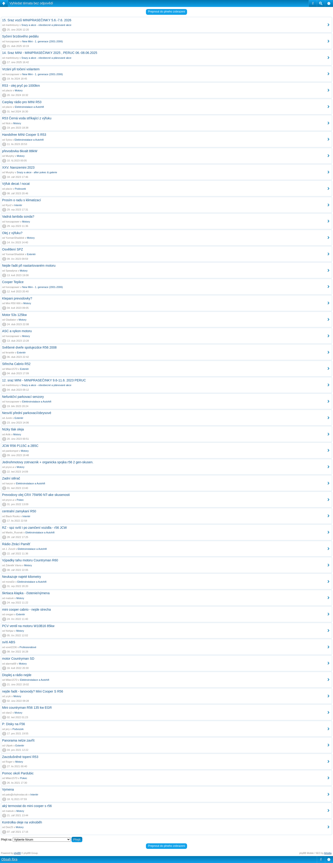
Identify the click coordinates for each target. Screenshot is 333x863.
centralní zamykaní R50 (19, 511)
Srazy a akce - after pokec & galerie (37, 172)
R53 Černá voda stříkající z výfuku (26, 118)
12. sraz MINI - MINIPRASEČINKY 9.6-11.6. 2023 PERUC (44, 380)
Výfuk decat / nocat (16, 184)
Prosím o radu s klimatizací (21, 200)
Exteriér (31, 254)
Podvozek (20, 188)
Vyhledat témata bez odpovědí (31, 3)
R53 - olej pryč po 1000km (21, 85)
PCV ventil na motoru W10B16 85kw (28, 626)
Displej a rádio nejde (16, 675)
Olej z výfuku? (12, 233)
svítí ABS (8, 642)
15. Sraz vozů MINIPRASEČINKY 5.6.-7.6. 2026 (36, 20)
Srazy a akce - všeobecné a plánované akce (46, 25)
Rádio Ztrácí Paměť (16, 544)
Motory (19, 90)
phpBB (17, 853)
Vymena (8, 789)
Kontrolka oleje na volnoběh (22, 822)
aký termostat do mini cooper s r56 (27, 806)
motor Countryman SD (18, 658)
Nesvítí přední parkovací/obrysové (26, 413)
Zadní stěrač (11, 478)
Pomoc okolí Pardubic (18, 773)
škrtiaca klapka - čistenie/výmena (25, 593)
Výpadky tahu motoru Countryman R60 (30, 560)
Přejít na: (6, 839)
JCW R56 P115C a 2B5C (20, 446)
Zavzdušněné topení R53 (20, 757)
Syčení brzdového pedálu (20, 36)
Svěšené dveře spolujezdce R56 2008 (29, 347)
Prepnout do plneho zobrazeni (166, 11)
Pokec (20, 499)
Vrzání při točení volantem (21, 69)
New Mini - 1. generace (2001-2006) (42, 41)
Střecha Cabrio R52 (16, 364)
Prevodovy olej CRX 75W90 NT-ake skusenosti (36, 495)
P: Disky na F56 (13, 724)
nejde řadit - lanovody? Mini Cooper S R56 (32, 691)
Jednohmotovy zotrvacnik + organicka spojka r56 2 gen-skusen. (47, 462)
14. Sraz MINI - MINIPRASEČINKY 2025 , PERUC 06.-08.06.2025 (49, 53)
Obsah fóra (9, 859)
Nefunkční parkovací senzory (23, 397)
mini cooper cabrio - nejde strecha (26, 609)
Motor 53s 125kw (14, 315)
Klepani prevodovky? (17, 298)
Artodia (328, 853)
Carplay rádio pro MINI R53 (21, 102)
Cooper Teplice (13, 282)
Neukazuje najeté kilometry (21, 576)
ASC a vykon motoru (17, 331)
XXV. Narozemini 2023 (18, 167)
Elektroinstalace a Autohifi (29, 106)
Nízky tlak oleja (13, 429)
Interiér (18, 205)
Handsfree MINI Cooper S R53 (24, 134)
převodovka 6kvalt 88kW (19, 151)
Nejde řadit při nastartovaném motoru (29, 265)
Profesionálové (27, 647)
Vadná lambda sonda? (18, 216)
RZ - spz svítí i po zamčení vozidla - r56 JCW (34, 527)
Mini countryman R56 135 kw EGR (27, 707)
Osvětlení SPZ (12, 249)
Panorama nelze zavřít (18, 740)
